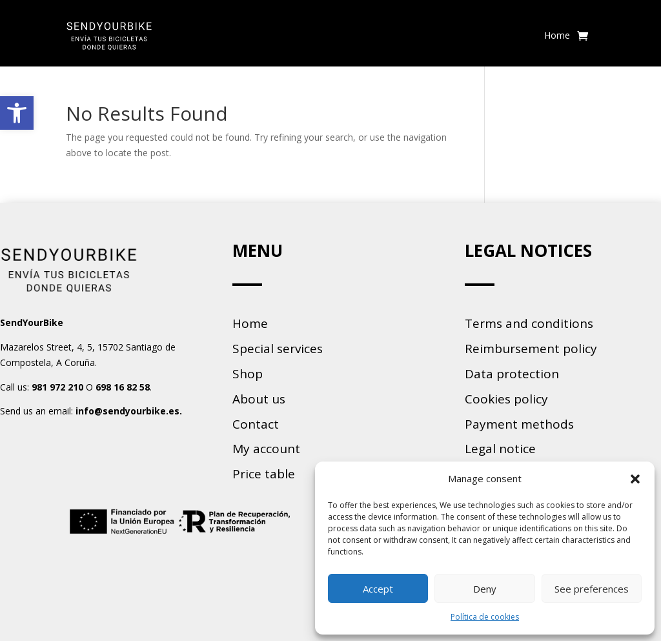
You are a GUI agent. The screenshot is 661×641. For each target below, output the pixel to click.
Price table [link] (263, 473)
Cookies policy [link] (506, 399)
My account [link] (266, 448)
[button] (635, 479)
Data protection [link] (512, 373)
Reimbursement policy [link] (531, 348)
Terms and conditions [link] (529, 323)
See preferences (591, 588)
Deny (484, 588)
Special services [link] (277, 348)
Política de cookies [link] (485, 616)
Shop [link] (247, 373)
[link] (17, 113)
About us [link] (258, 399)
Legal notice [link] (500, 448)
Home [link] (557, 35)
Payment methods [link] (519, 424)
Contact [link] (255, 424)
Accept (378, 588)
